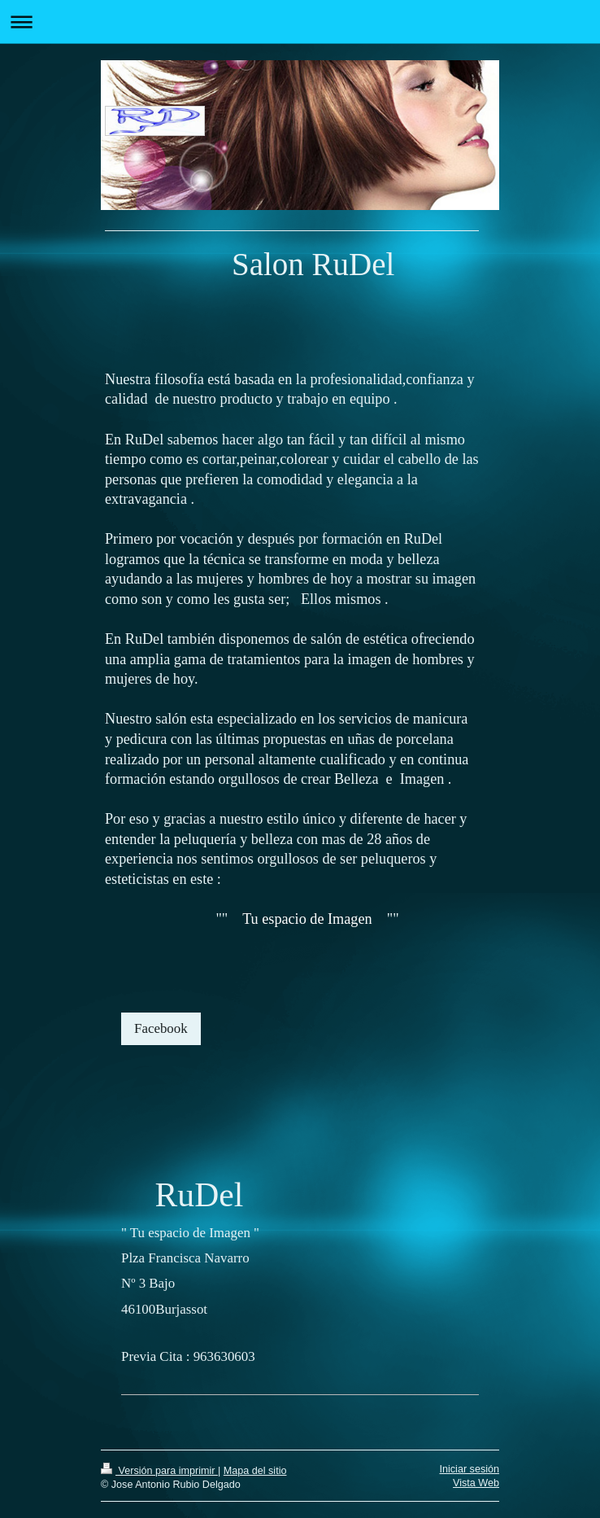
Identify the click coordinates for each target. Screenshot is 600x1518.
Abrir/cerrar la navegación (300, 21)
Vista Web (476, 1483)
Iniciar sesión (470, 1469)
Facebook (161, 1028)
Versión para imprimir (159, 1470)
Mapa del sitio (255, 1470)
